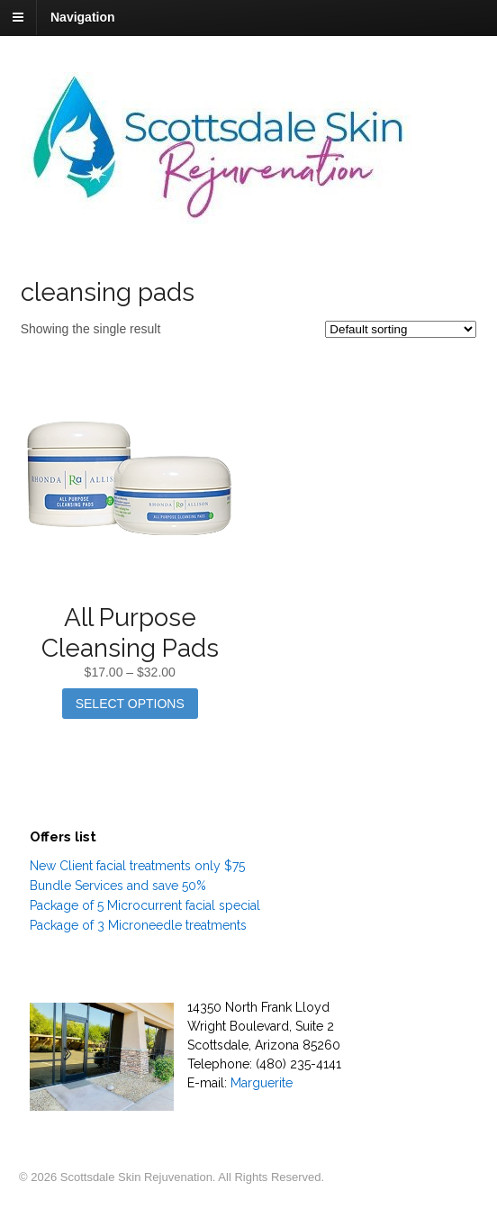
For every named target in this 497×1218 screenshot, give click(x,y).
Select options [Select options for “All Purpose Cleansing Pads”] (130, 703)
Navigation (82, 17)
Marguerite (261, 1083)
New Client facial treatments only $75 (137, 866)
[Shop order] (400, 329)
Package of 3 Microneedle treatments (138, 925)
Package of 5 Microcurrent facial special (145, 905)
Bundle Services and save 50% (118, 885)
